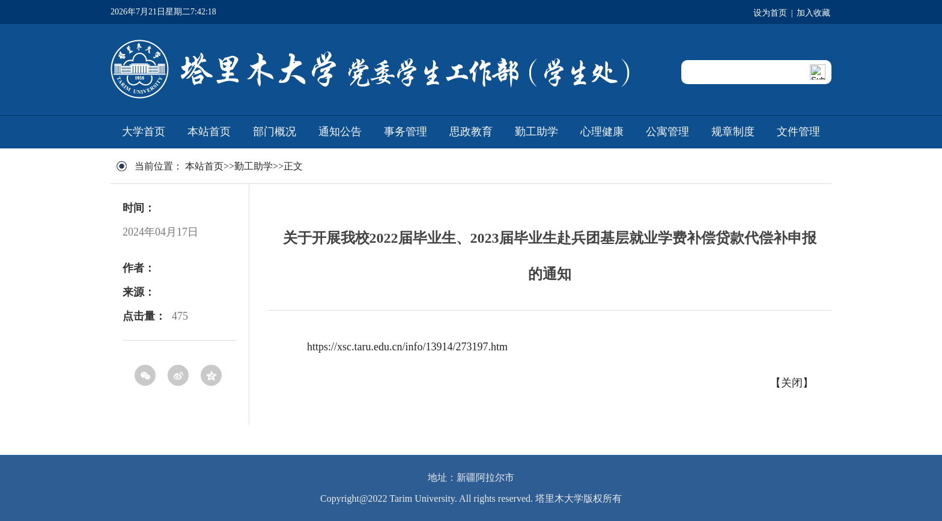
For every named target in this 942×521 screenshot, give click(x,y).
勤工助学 (536, 132)
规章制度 (733, 132)
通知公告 (340, 132)
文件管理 (798, 132)
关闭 (792, 383)
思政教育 (471, 132)
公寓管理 (667, 132)
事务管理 (405, 132)
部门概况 (274, 132)
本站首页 (209, 132)
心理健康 (602, 132)
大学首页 (143, 132)
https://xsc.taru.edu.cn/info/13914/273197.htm (407, 347)
